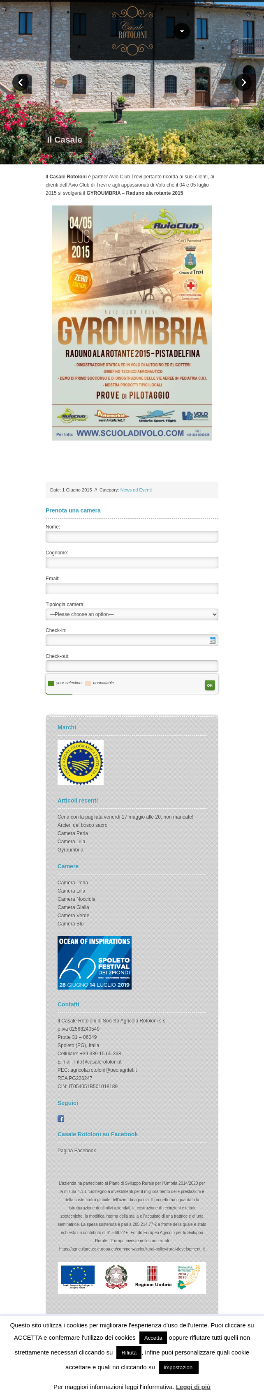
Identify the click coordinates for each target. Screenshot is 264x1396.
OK (210, 685)
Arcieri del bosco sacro (82, 825)
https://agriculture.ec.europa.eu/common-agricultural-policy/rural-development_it (132, 1249)
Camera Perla (73, 833)
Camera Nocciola (76, 899)
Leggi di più (193, 1386)
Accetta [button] (153, 1338)
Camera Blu (70, 924)
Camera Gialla (73, 907)
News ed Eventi (136, 489)
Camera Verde (73, 915)
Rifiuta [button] (129, 1353)
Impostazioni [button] (179, 1367)
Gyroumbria (70, 850)
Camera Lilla (71, 842)
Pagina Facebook (77, 1151)
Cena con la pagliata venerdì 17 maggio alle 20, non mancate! (125, 817)
